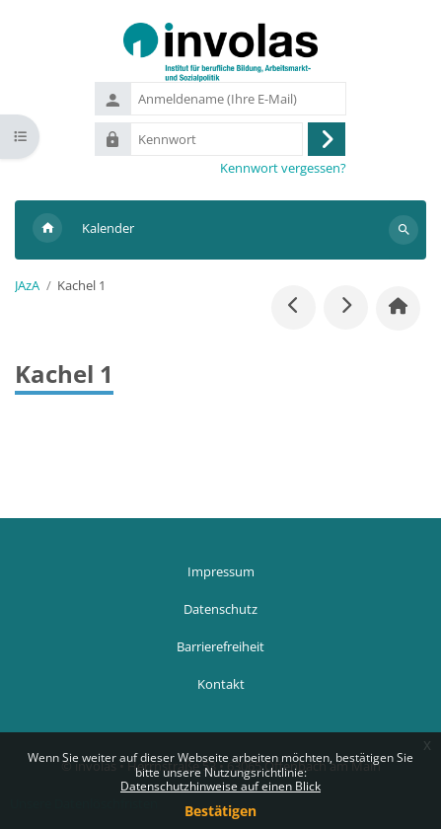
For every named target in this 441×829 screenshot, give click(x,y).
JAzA (27, 285)
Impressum (221, 571)
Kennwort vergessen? (283, 168)
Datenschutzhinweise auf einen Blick (220, 786)
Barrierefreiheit (220, 646)
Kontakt (221, 684)
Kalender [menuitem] (108, 228)
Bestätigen (220, 810)
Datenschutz (220, 609)
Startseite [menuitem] (47, 230)
